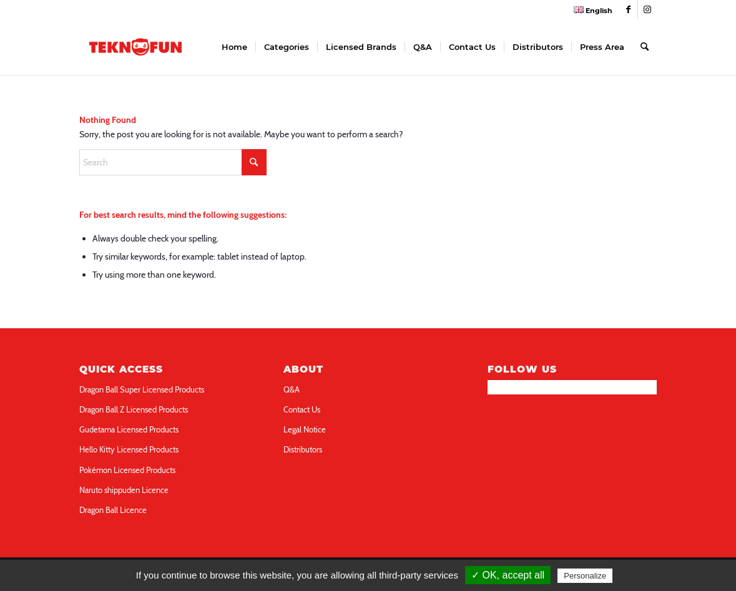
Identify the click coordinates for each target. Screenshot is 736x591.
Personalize (585, 575)
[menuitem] (589, 10)
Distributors (302, 449)
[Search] (644, 47)
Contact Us (301, 409)
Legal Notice (304, 429)
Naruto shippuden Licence (124, 490)
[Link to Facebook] (628, 9)
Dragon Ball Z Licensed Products (133, 409)
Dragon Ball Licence (113, 510)
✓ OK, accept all (507, 575)
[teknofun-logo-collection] (135, 47)
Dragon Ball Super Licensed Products (141, 389)
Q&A (291, 389)
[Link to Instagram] (647, 9)
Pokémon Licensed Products (127, 470)
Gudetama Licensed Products (129, 429)
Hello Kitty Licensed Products (129, 449)
